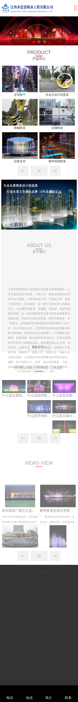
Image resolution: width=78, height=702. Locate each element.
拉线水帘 (20, 161)
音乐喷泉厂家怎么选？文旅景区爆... (28, 532)
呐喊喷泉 (20, 128)
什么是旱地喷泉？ (40, 425)
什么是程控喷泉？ (40, 405)
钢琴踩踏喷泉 (57, 161)
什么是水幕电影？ (15, 405)
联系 (68, 698)
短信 (29, 698)
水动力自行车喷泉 (57, 94)
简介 (48, 698)
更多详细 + (39, 350)
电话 (9, 698)
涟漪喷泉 (57, 128)
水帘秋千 (20, 94)
